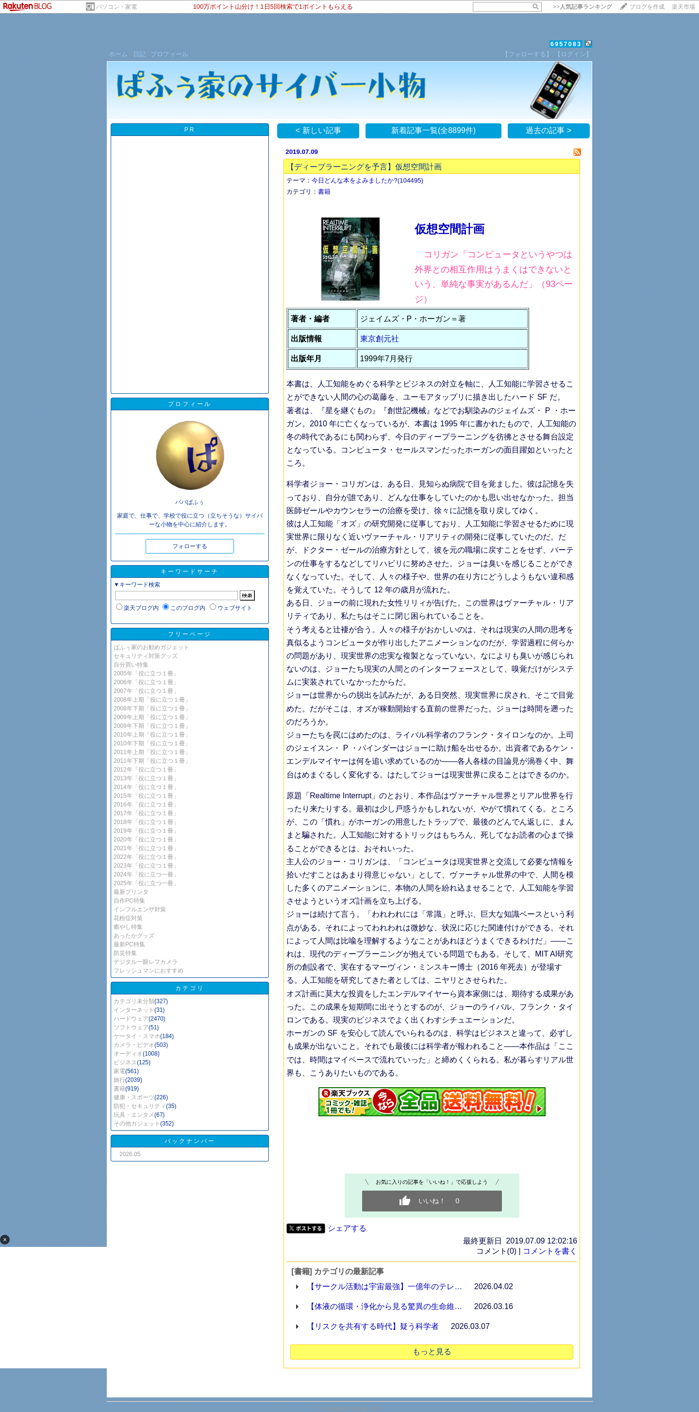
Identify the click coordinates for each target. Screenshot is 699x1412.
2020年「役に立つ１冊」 (146, 839)
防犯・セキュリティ (140, 1106)
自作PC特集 (129, 900)
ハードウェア (131, 1018)
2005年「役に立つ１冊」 (146, 673)
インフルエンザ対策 (140, 909)
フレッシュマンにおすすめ (148, 970)
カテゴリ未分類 (134, 1001)
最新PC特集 (129, 944)
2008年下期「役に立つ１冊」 (152, 708)
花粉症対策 (128, 918)
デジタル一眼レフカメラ (146, 961)
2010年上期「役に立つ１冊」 (152, 734)
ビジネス (125, 1062)
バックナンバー (190, 1141)
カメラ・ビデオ (134, 1045)
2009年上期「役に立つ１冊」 (152, 717)
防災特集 (125, 953)
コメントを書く (550, 1251)
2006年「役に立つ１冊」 (146, 682)
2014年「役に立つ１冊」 (146, 787)
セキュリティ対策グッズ (146, 656)
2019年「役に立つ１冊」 (146, 830)
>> (582, 6)
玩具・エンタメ (134, 1114)
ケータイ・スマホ (137, 1036)
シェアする (347, 1228)
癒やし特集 (128, 927)
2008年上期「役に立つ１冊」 (152, 699)
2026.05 (129, 1154)
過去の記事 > (548, 130)
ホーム (118, 54)
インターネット (134, 1010)
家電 (119, 1071)
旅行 (119, 1079)
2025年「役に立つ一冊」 (146, 883)
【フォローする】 (527, 54)
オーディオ (128, 1053)
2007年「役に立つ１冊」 (146, 691)
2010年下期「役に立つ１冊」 (152, 743)
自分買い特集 (131, 664)
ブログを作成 (647, 6)
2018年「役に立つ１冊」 (146, 822)
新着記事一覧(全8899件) (433, 130)
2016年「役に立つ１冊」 (146, 804)
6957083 (566, 44)
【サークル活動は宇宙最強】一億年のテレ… (384, 1286)
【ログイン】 (573, 54)
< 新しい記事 (318, 130)
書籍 (119, 1088)
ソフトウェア (131, 1027)
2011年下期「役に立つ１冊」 (152, 760)
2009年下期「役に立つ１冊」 (152, 726)
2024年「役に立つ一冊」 (146, 874)
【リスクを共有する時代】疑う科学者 (373, 1326)
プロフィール (169, 54)
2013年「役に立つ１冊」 (146, 778)
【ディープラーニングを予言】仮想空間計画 (364, 167)
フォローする (189, 546)
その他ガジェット (137, 1123)
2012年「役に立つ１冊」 (146, 769)
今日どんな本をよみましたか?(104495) (367, 180)
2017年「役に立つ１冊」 (146, 813)
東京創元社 (379, 339)
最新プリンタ (131, 892)
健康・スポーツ (134, 1097)
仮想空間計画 (449, 228)
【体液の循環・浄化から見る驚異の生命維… (384, 1306)
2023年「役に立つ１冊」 (146, 865)
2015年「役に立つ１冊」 (146, 795)
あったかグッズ (134, 935)
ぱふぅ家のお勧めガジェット (151, 647)
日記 (139, 54)
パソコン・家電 (116, 6)
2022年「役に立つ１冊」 (146, 857)
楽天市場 (683, 6)
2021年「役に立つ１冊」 (146, 848)
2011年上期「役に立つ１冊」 (152, 752)
